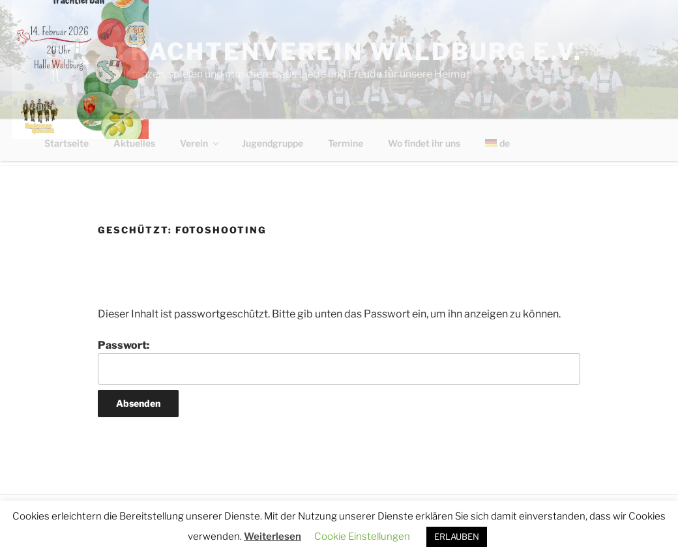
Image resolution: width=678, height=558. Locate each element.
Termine (345, 143)
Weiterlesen (272, 536)
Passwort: (339, 362)
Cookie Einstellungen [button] (362, 536)
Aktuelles (134, 143)
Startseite (66, 143)
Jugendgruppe (272, 143)
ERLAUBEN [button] (456, 536)
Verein (200, 143)
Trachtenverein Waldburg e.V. (347, 51)
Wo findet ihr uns (424, 143)
